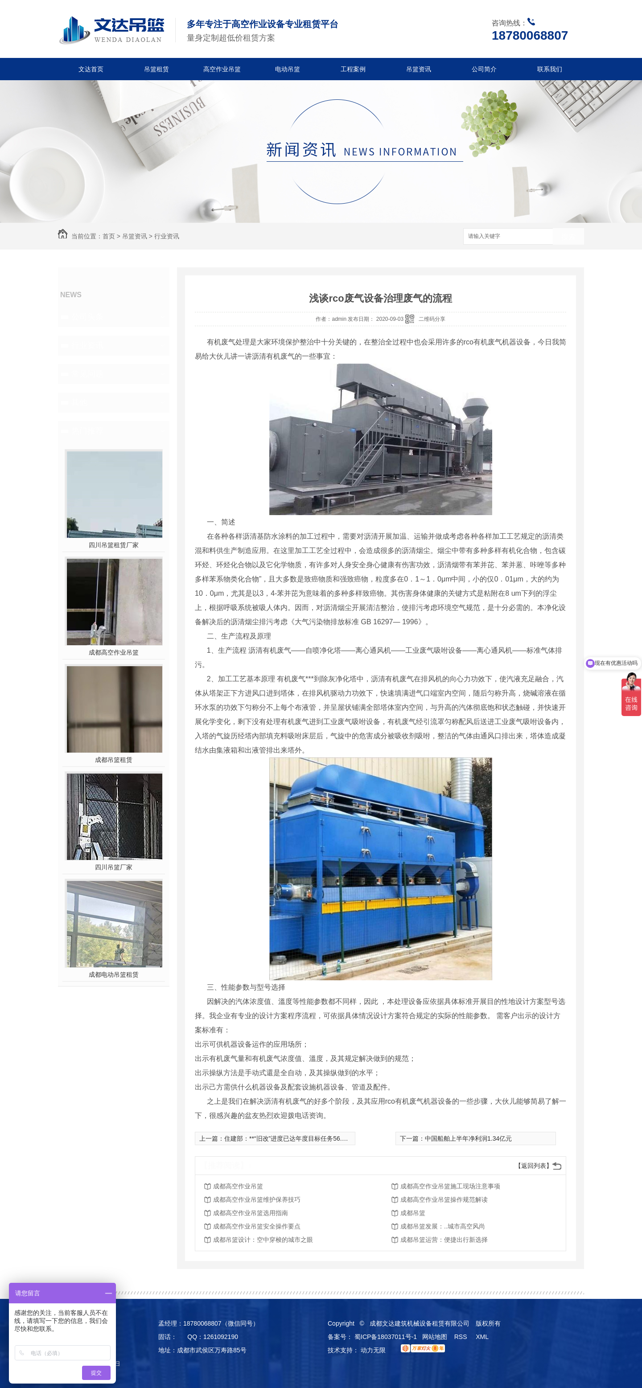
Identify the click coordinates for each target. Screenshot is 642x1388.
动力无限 (373, 1350)
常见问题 (87, 373)
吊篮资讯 (418, 69)
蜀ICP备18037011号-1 (385, 1336)
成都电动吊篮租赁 (114, 974)
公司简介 (484, 69)
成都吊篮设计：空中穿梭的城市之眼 (263, 1239)
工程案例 (353, 69)
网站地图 (434, 1336)
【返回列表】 (533, 1165)
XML (483, 1336)
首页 (109, 236)
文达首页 (90, 69)
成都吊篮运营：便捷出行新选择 (444, 1239)
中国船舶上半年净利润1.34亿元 (468, 1138)
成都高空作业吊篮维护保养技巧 (256, 1199)
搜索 (568, 237)
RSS (461, 1336)
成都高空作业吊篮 (114, 652)
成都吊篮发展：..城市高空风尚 (442, 1226)
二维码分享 (432, 319)
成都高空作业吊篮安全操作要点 (256, 1226)
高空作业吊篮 (222, 69)
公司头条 (87, 316)
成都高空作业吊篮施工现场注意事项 (450, 1186)
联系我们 (549, 69)
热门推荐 (87, 430)
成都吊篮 (412, 1212)
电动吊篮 (287, 69)
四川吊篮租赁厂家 (114, 545)
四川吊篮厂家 (113, 867)
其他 (79, 402)
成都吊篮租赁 (113, 759)
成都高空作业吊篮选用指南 (250, 1212)
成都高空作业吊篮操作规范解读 (444, 1199)
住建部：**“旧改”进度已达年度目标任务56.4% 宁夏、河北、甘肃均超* (320, 1138)
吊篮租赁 (156, 69)
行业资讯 (166, 236)
